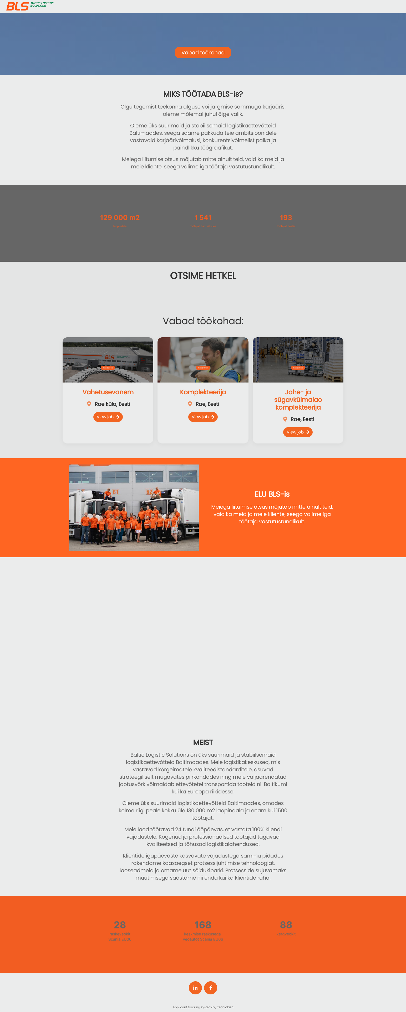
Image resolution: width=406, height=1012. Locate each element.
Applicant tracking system (193, 1007)
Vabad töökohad (203, 52)
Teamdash (225, 1007)
